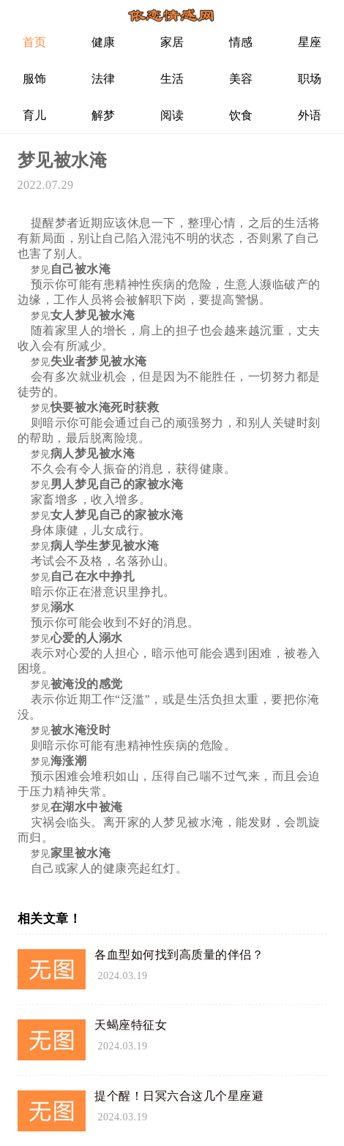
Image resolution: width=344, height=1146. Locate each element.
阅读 (172, 115)
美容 (241, 78)
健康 (103, 42)
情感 (241, 42)
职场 (310, 78)
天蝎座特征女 (130, 1025)
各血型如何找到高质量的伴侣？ (178, 954)
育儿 (35, 115)
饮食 (241, 115)
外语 (310, 115)
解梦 (103, 115)
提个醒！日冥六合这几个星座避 (178, 1096)
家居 (172, 42)
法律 (103, 78)
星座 (310, 42)
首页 (35, 42)
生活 (172, 78)
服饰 (35, 78)
